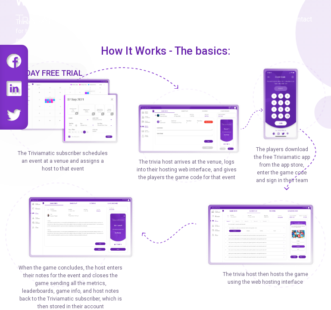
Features (145, 19)
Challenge (230, 19)
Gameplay (187, 19)
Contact (300, 19)
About (267, 19)
